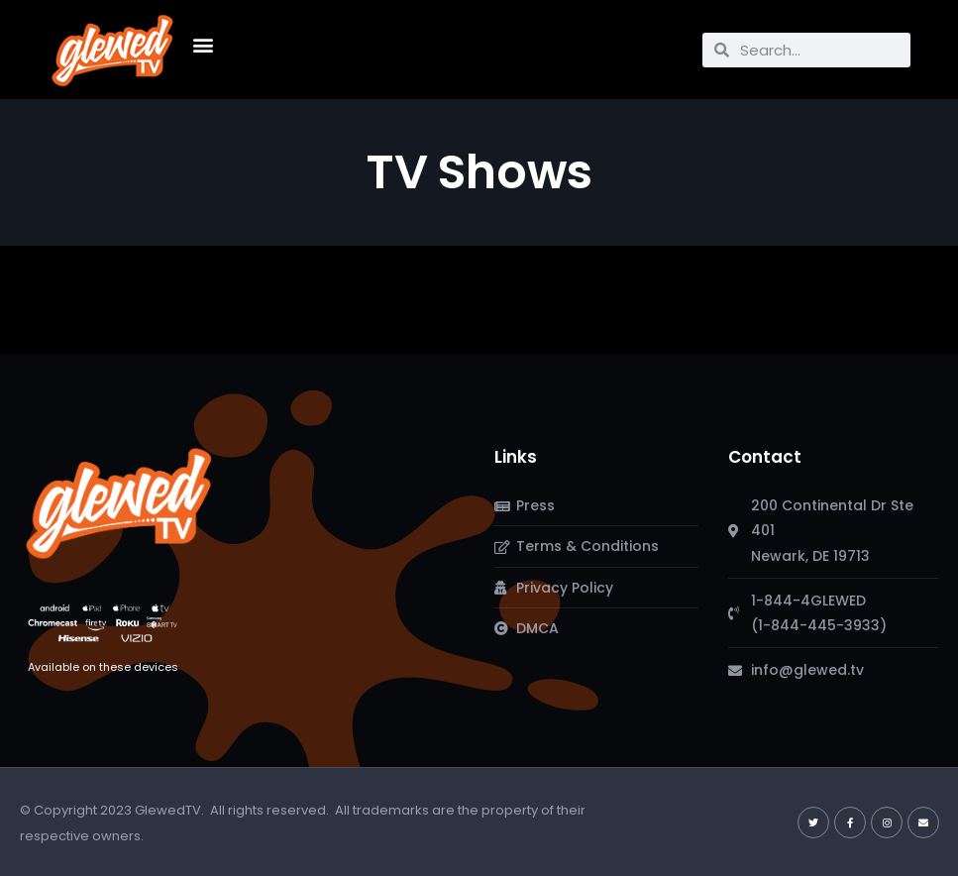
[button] (203, 45)
